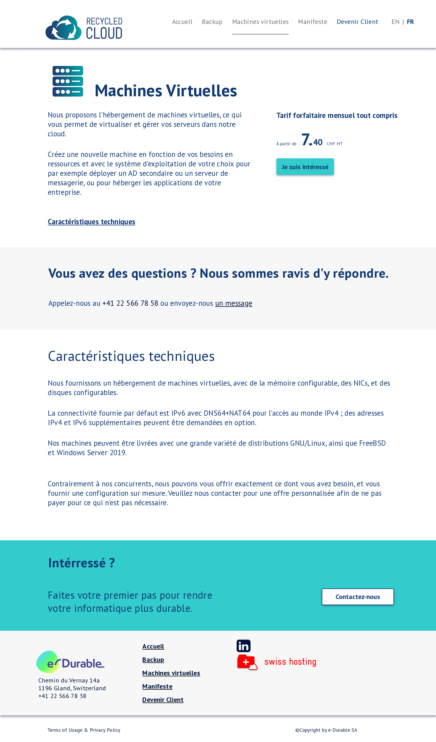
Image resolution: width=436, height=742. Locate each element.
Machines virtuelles (171, 673)
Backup (153, 659)
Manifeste (157, 686)
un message (233, 303)
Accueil (153, 646)
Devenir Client (163, 699)
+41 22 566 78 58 (130, 303)
